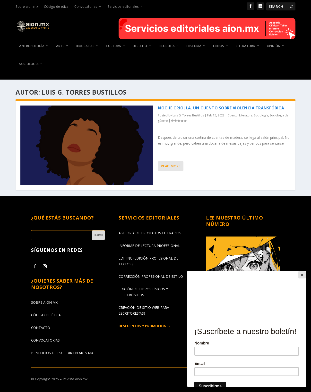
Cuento (233, 115)
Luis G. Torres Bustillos (188, 115)
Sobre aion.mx (27, 6)
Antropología (31, 46)
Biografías (85, 46)
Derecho (140, 46)
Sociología (29, 64)
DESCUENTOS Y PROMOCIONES (144, 325)
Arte (60, 46)
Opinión (273, 46)
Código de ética (56, 6)
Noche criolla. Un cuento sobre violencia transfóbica (221, 108)
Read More (171, 166)
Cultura (113, 46)
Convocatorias (85, 6)
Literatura (245, 46)
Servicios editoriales (123, 6)
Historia (193, 46)
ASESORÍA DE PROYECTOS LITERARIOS (150, 232)
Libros (218, 46)
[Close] (305, 272)
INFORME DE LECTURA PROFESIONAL (149, 245)
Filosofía (167, 46)
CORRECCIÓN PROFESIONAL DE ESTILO (151, 276)
